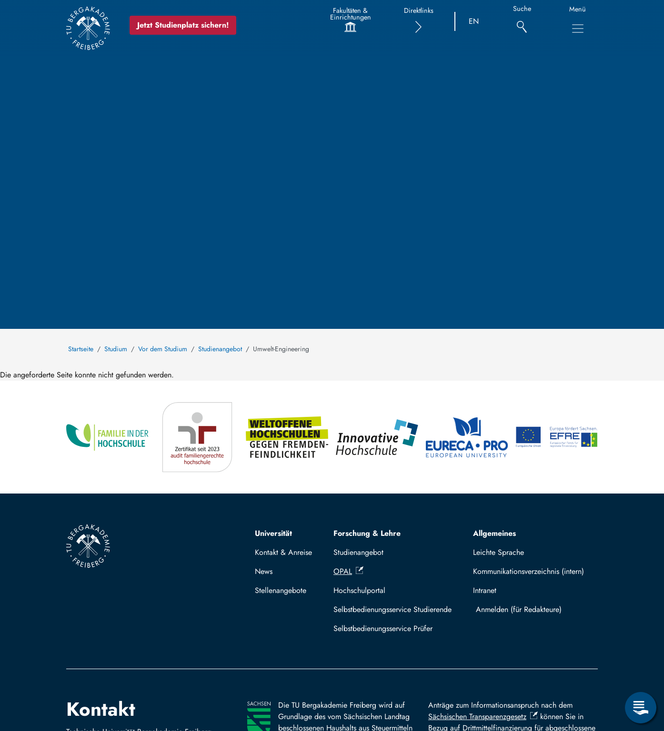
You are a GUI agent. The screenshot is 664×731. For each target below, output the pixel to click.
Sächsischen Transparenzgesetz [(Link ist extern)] (483, 716)
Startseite (80, 349)
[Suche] (522, 21)
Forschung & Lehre (367, 533)
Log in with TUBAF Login (533, 609)
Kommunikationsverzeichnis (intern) (528, 571)
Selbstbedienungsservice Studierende (392, 609)
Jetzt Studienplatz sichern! (183, 25)
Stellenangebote (280, 590)
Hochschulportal (359, 590)
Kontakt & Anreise (283, 552)
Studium (115, 349)
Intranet (484, 590)
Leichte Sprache (498, 552)
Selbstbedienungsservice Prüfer (383, 628)
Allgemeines (494, 533)
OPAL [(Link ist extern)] (348, 571)
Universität (273, 533)
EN (474, 21)
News (263, 571)
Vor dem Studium (162, 349)
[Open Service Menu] (640, 707)
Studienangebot (220, 349)
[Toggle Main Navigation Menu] (578, 29)
